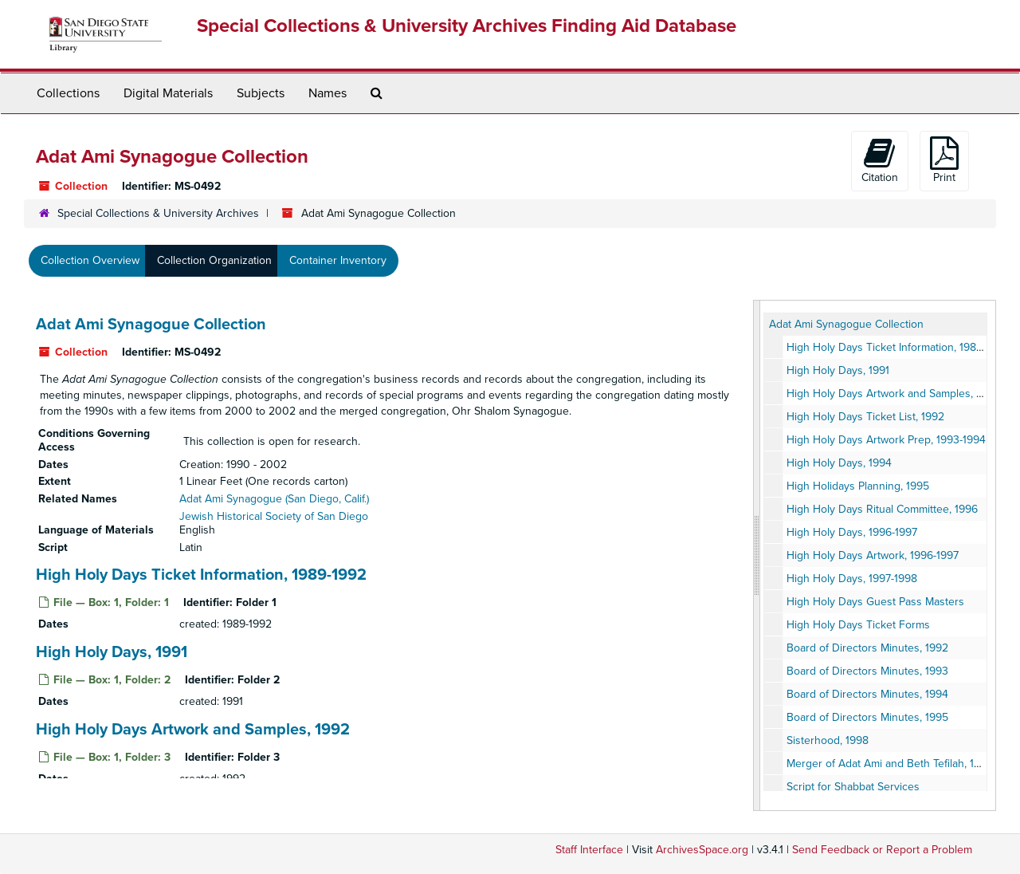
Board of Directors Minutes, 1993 (867, 671)
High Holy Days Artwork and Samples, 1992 (193, 729)
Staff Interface (589, 849)
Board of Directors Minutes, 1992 (867, 648)
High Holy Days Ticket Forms (858, 625)
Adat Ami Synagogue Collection (151, 324)
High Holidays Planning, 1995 (858, 486)
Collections (68, 93)
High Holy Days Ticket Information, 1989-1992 (201, 575)
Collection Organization (214, 260)
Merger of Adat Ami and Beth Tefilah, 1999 (890, 763)
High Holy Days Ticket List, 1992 (865, 416)
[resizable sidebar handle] (757, 555)
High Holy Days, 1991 (111, 652)
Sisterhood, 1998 (828, 740)
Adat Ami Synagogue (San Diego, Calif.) (274, 499)
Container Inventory (337, 260)
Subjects (260, 93)
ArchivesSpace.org (702, 849)
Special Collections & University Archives (158, 213)
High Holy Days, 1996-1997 (852, 532)
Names (327, 93)
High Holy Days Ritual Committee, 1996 (882, 509)
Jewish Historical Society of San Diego (273, 516)
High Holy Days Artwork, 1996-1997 (873, 555)
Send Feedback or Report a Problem (882, 849)
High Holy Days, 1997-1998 (852, 578)
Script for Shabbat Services (853, 786)
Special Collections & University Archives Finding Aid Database (466, 25)
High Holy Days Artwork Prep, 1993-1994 (886, 440)
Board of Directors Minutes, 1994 (867, 694)
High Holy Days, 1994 (839, 463)
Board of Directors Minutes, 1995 (867, 717)
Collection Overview (90, 260)
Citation (879, 160)
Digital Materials (168, 93)
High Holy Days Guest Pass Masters (875, 601)
